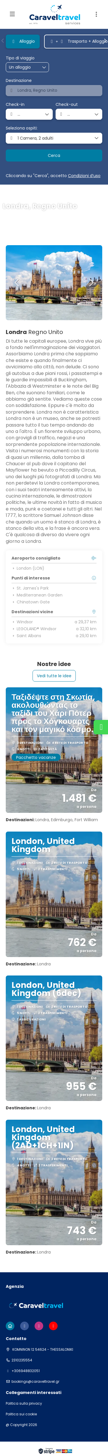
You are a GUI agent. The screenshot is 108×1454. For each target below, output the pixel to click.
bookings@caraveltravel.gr (35, 1381)
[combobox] (54, 90)
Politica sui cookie (21, 1414)
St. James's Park (30, 588)
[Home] (10, 1326)
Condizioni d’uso (84, 176)
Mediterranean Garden (37, 595)
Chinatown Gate (31, 602)
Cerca (54, 155)
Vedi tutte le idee (54, 676)
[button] (96, 14)
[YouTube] (53, 1326)
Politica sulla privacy (24, 1403)
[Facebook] (24, 1326)
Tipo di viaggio (20, 58)
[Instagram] (39, 1326)
